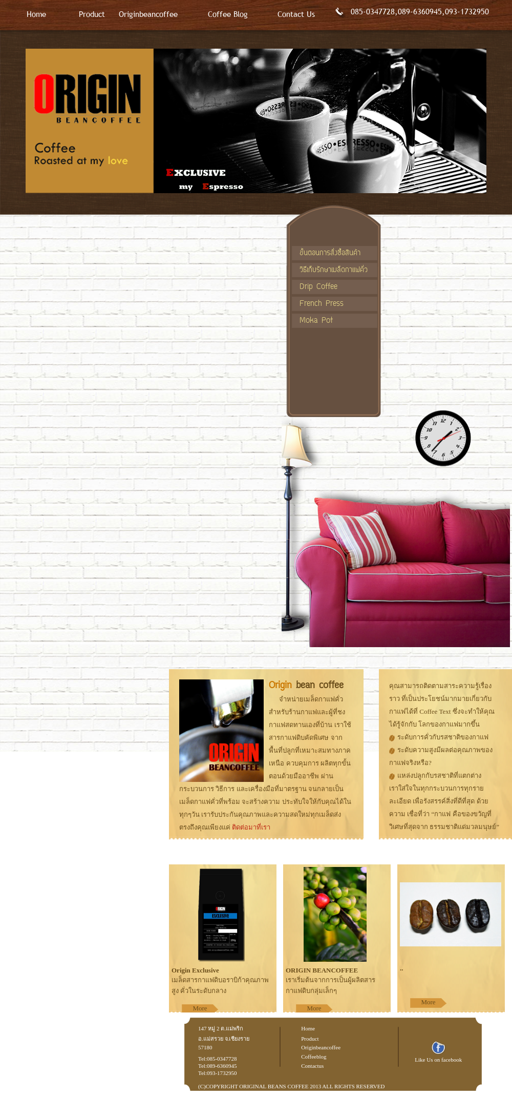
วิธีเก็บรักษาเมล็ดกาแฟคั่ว (334, 270)
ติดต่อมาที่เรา (251, 827)
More (200, 1008)
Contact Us (296, 14)
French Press (322, 304)
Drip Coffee (318, 287)
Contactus (312, 1066)
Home (36, 14)
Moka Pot (316, 321)
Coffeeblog (313, 1056)
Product (92, 14)
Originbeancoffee (148, 14)
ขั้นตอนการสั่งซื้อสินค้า (330, 253)
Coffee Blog (228, 14)
